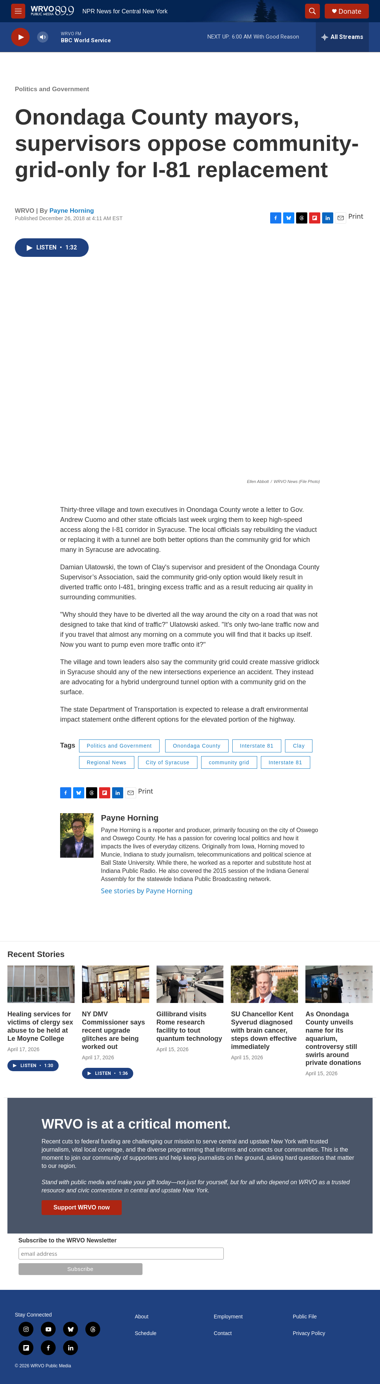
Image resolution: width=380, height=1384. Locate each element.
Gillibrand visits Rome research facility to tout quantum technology (189, 1026)
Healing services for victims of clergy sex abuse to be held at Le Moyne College (40, 1026)
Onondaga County (197, 746)
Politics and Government (52, 89)
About (141, 1317)
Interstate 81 (257, 746)
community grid (229, 762)
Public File (305, 1317)
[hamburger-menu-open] (18, 11)
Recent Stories (36, 954)
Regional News (107, 762)
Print (355, 216)
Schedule (145, 1333)
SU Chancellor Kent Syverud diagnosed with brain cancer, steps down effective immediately (264, 1030)
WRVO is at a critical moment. (136, 1124)
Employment (228, 1317)
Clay (299, 746)
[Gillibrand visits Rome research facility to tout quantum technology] (190, 984)
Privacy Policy (309, 1333)
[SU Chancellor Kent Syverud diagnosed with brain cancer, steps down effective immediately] (264, 984)
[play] (20, 37)
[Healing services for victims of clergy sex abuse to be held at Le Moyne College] (41, 984)
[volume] (42, 37)
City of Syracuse (168, 762)
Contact (223, 1333)
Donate (349, 11)
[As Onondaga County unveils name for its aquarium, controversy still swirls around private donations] (339, 984)
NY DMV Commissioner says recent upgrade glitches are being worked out (113, 1030)
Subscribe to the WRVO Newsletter (68, 1240)
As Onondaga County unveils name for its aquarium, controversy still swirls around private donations (333, 1038)
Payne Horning (71, 210)
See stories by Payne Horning (147, 890)
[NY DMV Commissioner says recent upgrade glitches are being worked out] (115, 984)
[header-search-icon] (312, 11)
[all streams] (342, 37)
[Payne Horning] (77, 835)
